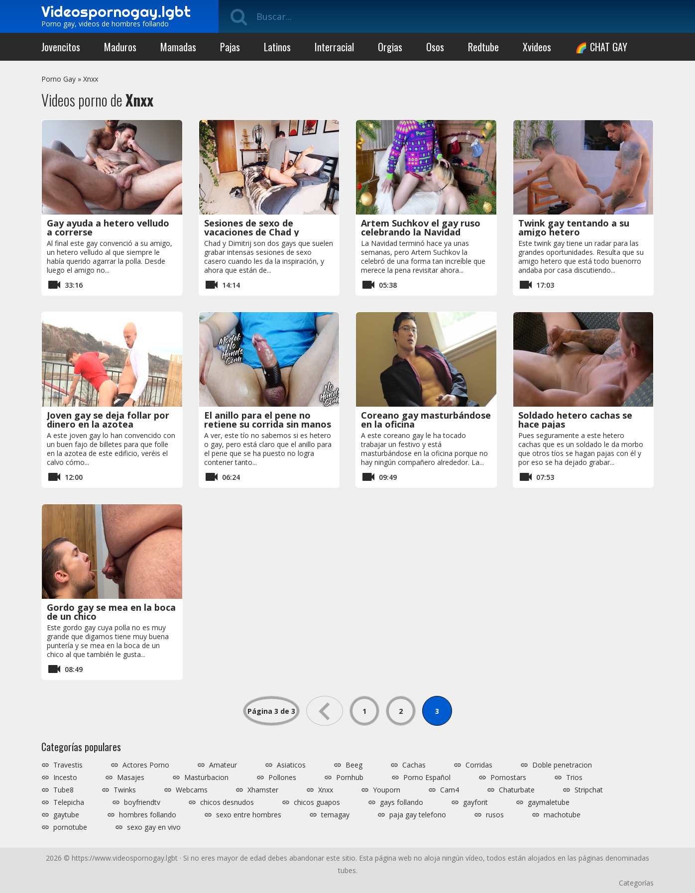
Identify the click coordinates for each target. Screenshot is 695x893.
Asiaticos (291, 765)
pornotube (70, 827)
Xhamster (262, 790)
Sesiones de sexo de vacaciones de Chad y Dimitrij (251, 232)
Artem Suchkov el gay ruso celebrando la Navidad (420, 227)
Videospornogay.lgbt (116, 11)
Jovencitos (60, 46)
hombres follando (147, 815)
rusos (495, 815)
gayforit (475, 802)
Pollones (282, 777)
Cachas (414, 765)
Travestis (68, 765)
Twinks (125, 790)
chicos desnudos (227, 802)
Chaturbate (517, 790)
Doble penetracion (562, 765)
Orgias (390, 46)
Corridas (478, 765)
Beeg (354, 765)
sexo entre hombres (248, 815)
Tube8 (63, 790)
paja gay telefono (417, 815)
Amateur (223, 765)
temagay (335, 815)
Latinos (277, 46)
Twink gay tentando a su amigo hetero (573, 227)
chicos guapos (317, 802)
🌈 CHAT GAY (601, 46)
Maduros (120, 46)
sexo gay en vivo (154, 827)
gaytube (66, 815)
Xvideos (537, 46)
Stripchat (589, 790)
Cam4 (449, 790)
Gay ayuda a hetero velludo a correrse (108, 227)
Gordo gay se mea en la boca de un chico (111, 611)
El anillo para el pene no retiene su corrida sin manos (267, 419)
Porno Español (427, 777)
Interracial (334, 46)
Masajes (130, 777)
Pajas (230, 46)
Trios (574, 777)
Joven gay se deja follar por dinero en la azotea (108, 419)
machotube (562, 815)
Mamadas (178, 46)
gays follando (401, 802)
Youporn (386, 790)
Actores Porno (145, 765)
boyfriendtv (142, 802)
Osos (435, 46)
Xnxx (90, 79)
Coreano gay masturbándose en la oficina (426, 419)
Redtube (483, 46)
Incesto (65, 777)
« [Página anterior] (324, 711)
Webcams (192, 790)
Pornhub (349, 777)
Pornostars (508, 777)
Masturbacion (206, 777)
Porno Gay (58, 79)
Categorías (636, 883)
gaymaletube (549, 802)
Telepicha (68, 802)
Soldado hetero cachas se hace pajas (575, 419)
